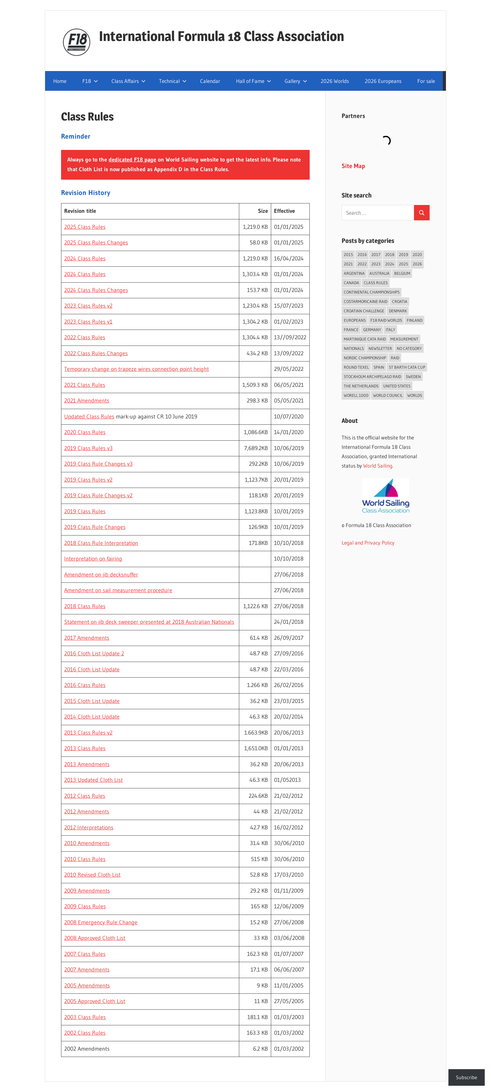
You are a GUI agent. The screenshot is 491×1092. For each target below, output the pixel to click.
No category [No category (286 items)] (409, 348)
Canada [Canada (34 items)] (351, 282)
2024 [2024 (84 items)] (389, 263)
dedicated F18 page (132, 159)
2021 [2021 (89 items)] (348, 263)
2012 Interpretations (88, 827)
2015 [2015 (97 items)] (348, 254)
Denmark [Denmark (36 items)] (398, 310)
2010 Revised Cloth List (92, 874)
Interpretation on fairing (93, 558)
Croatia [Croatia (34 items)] (399, 301)
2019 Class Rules (85, 511)
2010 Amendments (87, 843)
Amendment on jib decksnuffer (101, 574)
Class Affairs (128, 81)
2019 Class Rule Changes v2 (98, 495)
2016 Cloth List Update (92, 669)
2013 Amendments (87, 764)
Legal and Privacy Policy (368, 542)
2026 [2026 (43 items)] (417, 263)
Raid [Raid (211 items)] (395, 357)
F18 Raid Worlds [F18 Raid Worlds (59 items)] (386, 320)
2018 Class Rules (85, 606)
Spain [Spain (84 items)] (379, 367)
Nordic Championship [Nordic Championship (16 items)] (365, 357)
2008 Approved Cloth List (94, 938)
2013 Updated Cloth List (93, 780)
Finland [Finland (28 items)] (414, 320)
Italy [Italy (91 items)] (390, 329)
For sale (426, 81)
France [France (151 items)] (351, 329)
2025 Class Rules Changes (96, 242)
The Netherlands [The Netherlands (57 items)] (361, 385)
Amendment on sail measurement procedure (118, 590)
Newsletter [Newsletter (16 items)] (380, 348)
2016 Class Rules (85, 685)
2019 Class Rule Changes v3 (98, 463)
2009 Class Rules (85, 906)
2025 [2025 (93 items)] (403, 263)
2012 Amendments (86, 811)
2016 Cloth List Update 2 (94, 653)
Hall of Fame (253, 81)
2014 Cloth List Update (92, 716)
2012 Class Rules (84, 795)
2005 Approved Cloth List (94, 1001)
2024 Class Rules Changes (96, 290)
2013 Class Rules (85, 748)
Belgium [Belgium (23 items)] (402, 273)
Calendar (210, 81)
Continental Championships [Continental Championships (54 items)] (372, 292)
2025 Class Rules (85, 226)
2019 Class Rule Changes (95, 527)
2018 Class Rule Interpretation (101, 543)
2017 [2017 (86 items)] (375, 254)
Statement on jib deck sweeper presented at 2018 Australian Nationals (149, 621)
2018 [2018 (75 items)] (389, 254)
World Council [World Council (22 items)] (388, 395)
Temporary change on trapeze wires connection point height (136, 369)
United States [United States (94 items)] (397, 385)
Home (59, 81)
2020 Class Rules (85, 432)
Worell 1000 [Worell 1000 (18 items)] (356, 395)
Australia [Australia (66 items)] (380, 273)
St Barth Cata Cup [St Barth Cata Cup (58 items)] (407, 367)
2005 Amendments (87, 985)
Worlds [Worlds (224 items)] (414, 395)
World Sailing (377, 465)
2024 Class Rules (85, 258)
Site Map (353, 166)
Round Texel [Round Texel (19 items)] (356, 367)
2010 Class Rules (85, 859)
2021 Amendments (86, 400)
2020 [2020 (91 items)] (417, 254)
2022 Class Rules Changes (96, 353)
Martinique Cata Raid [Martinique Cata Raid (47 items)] (365, 338)
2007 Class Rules (85, 954)
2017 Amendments (86, 637)
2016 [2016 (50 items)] (362, 254)
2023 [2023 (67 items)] (375, 263)
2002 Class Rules (85, 1032)
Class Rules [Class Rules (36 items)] (376, 282)
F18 (90, 81)
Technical (173, 81)
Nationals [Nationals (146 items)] (354, 348)
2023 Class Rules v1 (88, 321)
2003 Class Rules (85, 1017)
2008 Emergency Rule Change (100, 922)
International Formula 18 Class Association (221, 36)
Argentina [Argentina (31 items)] (354, 273)
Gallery (296, 81)
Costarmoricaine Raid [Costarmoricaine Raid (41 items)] (365, 301)
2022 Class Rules (84, 337)
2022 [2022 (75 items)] (362, 263)
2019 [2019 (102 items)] (403, 254)
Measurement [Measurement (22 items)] (404, 338)
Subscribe (466, 1077)
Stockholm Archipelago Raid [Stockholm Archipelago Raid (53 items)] (372, 376)
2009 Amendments (87, 890)
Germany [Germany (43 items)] (372, 329)
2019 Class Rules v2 (88, 479)
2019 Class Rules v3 (88, 448)
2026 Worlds (335, 81)
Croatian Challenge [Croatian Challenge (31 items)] (364, 310)
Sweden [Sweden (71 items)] (413, 376)
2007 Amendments (87, 969)
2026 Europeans (383, 81)
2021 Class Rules (84, 385)
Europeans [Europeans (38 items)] (355, 320)
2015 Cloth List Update (92, 701)
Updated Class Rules (89, 416)
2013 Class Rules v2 (88, 732)
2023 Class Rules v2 (88, 305)
